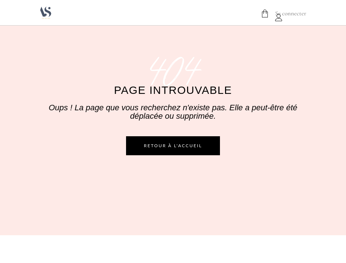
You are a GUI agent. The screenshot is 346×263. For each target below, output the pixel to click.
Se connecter (290, 13)
